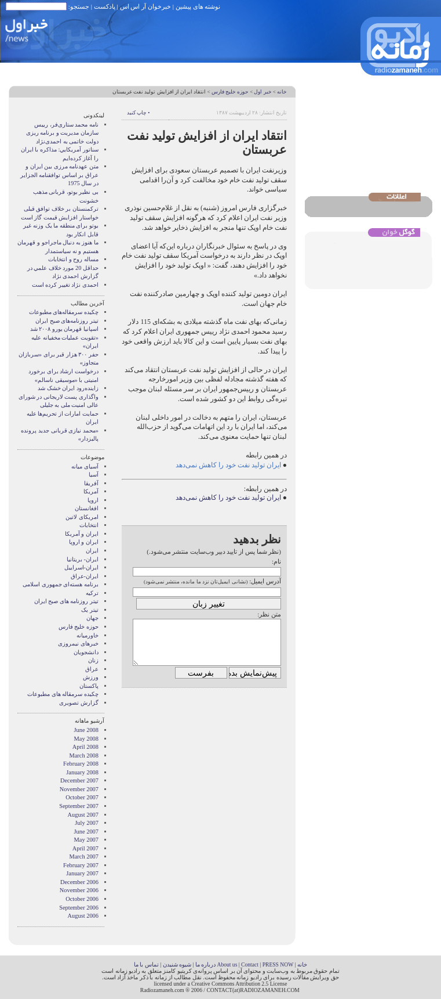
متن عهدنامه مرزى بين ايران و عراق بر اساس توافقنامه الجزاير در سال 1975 (59, 174)
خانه (282, 92)
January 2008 (82, 772)
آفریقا (91, 483)
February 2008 (81, 763)
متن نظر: (269, 614)
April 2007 (85, 848)
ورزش (91, 677)
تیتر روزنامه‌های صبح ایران (67, 321)
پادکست (104, 6)
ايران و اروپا (84, 542)
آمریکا (91, 491)
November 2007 (79, 789)
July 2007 (87, 823)
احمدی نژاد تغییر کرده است (65, 285)
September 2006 (79, 907)
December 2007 (79, 780)
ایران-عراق (85, 576)
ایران (92, 550)
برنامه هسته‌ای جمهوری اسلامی (61, 584)
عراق (92, 669)
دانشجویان (86, 652)
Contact (249, 964)
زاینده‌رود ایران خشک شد (68, 388)
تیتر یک (90, 610)
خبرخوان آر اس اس (145, 6)
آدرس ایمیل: (265, 581)
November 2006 (79, 890)
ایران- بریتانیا (83, 559)
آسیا (94, 474)
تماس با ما (146, 964)
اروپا (93, 500)
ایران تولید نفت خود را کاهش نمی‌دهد (229, 465)
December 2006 (79, 882)
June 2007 (86, 831)
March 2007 (84, 856)
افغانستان (87, 508)
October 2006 (82, 899)
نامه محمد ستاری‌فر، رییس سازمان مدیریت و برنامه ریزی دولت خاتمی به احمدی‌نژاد (62, 133)
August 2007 (83, 815)
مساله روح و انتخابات (73, 259)
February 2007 (81, 865)
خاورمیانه (87, 635)
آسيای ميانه (85, 466)
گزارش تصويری (79, 702)
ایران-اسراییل (81, 567)
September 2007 (79, 806)
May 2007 (86, 839)
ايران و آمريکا (82, 534)
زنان (93, 660)
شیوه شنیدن (177, 964)
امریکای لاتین (82, 517)
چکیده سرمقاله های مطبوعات (63, 694)
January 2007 (82, 873)
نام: (276, 561)
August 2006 (83, 916)
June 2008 (86, 730)
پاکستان (89, 686)
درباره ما (205, 964)
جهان (92, 618)
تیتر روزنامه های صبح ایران (66, 601)
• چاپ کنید (138, 113)
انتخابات (89, 525)
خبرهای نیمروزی (78, 643)
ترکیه (92, 593)
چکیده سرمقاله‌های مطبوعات (64, 312)
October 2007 (82, 797)
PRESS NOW (278, 964)
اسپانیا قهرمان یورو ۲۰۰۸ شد (64, 329)
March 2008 (84, 755)
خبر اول (262, 92)
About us (227, 964)
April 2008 (85, 747)
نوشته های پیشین (198, 6)
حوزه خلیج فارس (230, 92)
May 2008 (86, 738)
